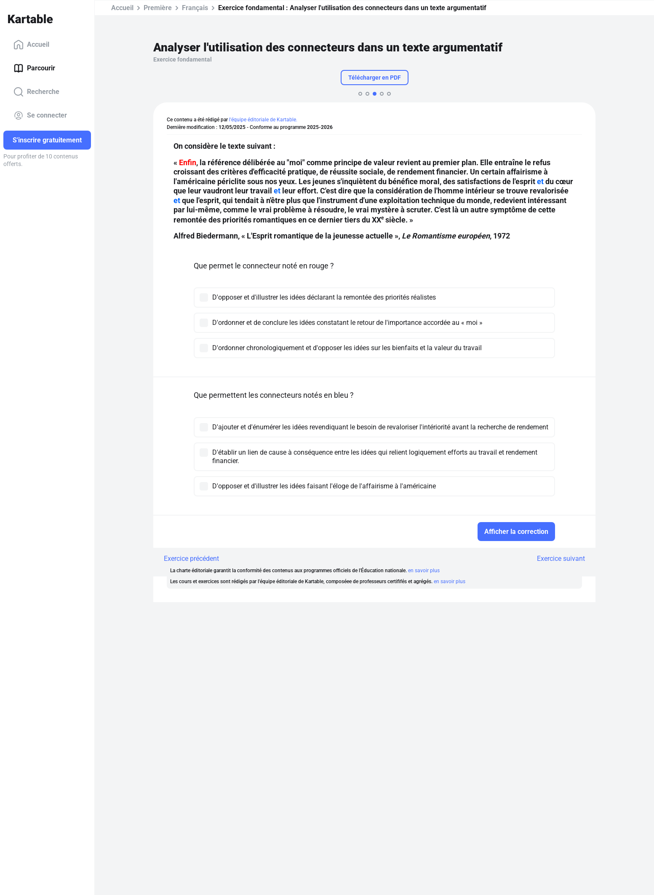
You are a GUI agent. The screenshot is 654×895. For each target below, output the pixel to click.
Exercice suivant (561, 559)
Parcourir (34, 68)
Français (195, 8)
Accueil (31, 45)
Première (158, 8)
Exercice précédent (191, 559)
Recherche (36, 92)
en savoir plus (424, 570)
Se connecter (40, 115)
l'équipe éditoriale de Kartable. (263, 120)
